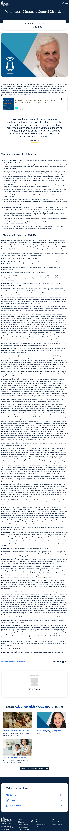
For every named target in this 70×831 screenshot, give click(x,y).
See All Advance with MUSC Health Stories (34, 768)
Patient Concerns (57, 824)
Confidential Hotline (41, 824)
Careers (39, 822)
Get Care (38, 826)
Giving (54, 819)
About (38, 819)
